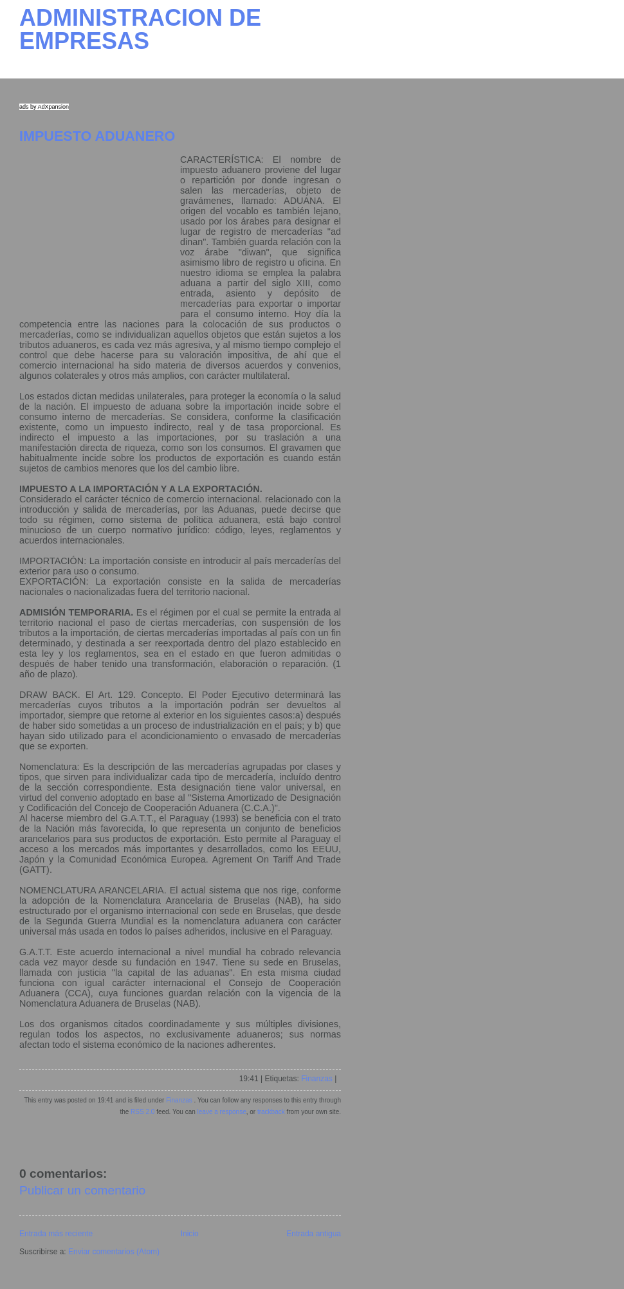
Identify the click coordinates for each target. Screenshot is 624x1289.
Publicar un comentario (82, 1190)
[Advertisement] (99, 234)
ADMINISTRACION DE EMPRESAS (140, 29)
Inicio (190, 1233)
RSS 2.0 (142, 1111)
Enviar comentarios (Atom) (114, 1251)
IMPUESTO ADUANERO (97, 136)
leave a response (221, 1111)
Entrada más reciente (56, 1233)
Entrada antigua (313, 1233)
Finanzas (317, 1078)
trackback (271, 1111)
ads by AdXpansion (44, 107)
